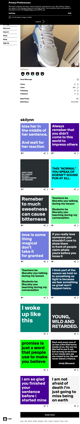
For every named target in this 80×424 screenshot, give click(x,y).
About (22, 421)
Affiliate (35, 421)
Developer (40, 421)
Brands (30, 421)
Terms (66, 421)
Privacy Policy (29, 10)
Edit (69, 13)
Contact (50, 421)
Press (45, 421)
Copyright (56, 421)
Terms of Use (26, 8)
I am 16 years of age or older (21, 17)
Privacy (62, 421)
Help (26, 421)
